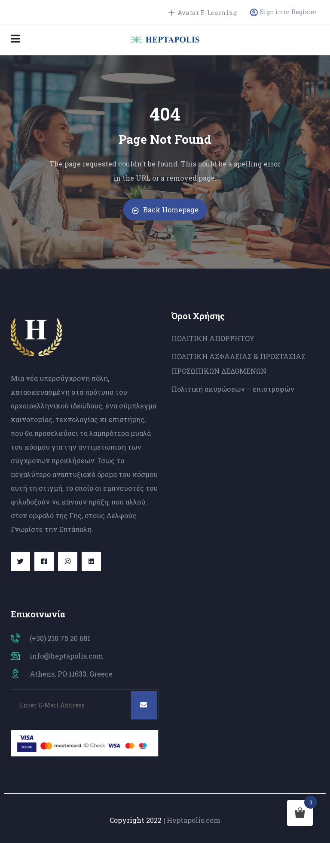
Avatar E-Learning (202, 12)
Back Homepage (165, 209)
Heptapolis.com (193, 820)
